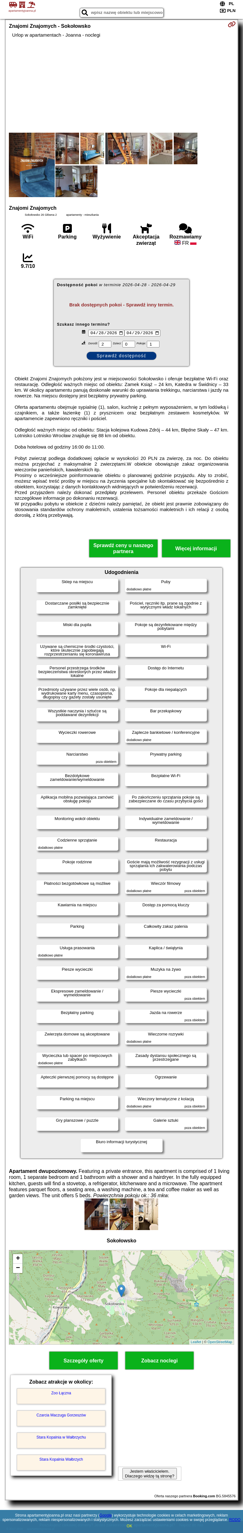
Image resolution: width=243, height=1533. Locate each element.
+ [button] (18, 1259)
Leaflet (196, 1342)
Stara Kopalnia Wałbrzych (61, 1459)
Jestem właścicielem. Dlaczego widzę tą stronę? (149, 1473)
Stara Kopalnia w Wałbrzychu (61, 1437)
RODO (234, 1520)
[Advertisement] (121, 85)
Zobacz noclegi (159, 1360)
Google (105, 1515)
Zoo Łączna (61, 1393)
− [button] (18, 1268)
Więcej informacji (196, 548)
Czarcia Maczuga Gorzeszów (61, 1415)
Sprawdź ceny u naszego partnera (123, 548)
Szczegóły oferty (83, 1360)
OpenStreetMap (220, 1342)
